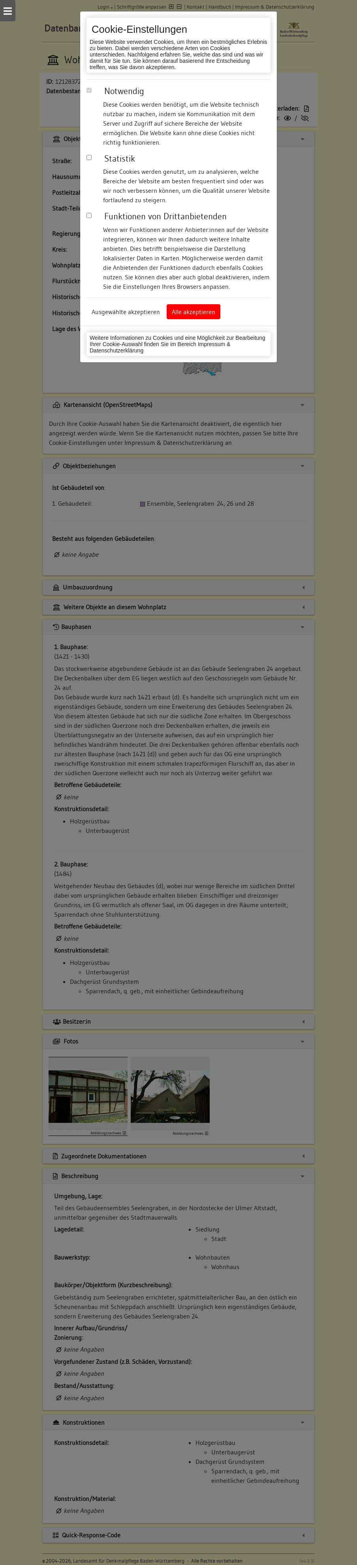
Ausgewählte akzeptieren (126, 312)
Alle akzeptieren (193, 312)
